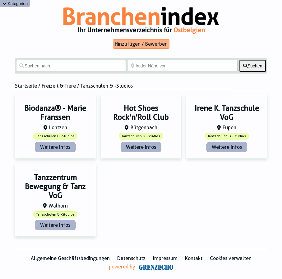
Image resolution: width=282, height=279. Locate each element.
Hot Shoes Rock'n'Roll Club (141, 113)
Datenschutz (131, 258)
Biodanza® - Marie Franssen (55, 113)
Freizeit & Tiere (59, 86)
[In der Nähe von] (183, 66)
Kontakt (193, 258)
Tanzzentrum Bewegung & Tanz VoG (55, 186)
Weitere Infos (55, 147)
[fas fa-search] (252, 66)
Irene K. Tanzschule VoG (227, 113)
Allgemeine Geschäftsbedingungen (70, 258)
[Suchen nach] (71, 66)
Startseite (26, 86)
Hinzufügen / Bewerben (141, 44)
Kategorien (15, 3)
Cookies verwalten (231, 258)
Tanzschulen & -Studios (55, 136)
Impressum (165, 258)
